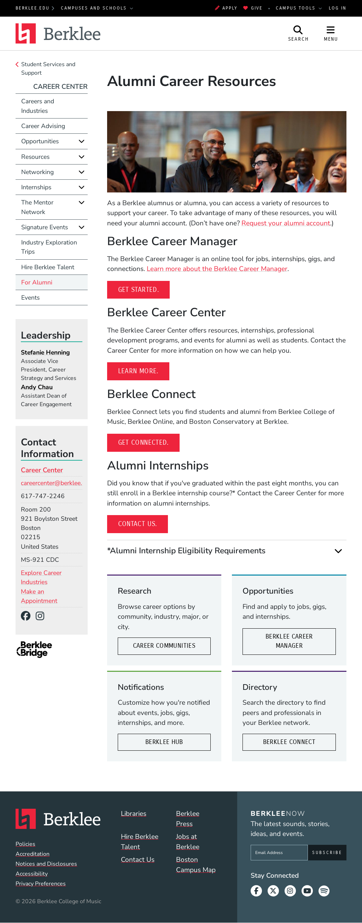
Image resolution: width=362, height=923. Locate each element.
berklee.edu (32, 8)
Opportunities (40, 141)
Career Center (60, 86)
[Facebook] (28, 616)
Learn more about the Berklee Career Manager (217, 268)
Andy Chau (37, 387)
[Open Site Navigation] (331, 33)
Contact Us (137, 859)
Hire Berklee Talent (47, 267)
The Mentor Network (37, 207)
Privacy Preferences (41, 884)
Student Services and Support (48, 68)
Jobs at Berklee (187, 842)
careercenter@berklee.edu (56, 483)
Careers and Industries (37, 106)
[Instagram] (42, 616)
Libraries (133, 813)
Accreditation (32, 854)
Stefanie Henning (45, 352)
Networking (37, 172)
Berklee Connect (289, 742)
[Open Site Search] (298, 33)
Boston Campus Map (196, 865)
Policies (25, 844)
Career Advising (43, 126)
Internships (36, 187)
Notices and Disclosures (46, 864)
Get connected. (149, 441)
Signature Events (44, 227)
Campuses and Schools (95, 8)
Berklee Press (187, 819)
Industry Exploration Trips (49, 247)
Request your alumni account (285, 223)
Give (252, 8)
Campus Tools (296, 8)
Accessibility (32, 874)
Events (30, 297)
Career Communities (164, 646)
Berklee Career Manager (289, 641)
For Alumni (36, 282)
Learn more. (143, 370)
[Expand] (338, 551)
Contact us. (143, 523)
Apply (226, 8)
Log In (337, 8)
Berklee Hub (164, 742)
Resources (35, 156)
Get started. (144, 289)
